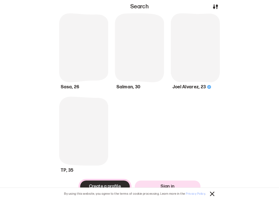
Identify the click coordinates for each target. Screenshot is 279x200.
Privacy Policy (195, 194)
